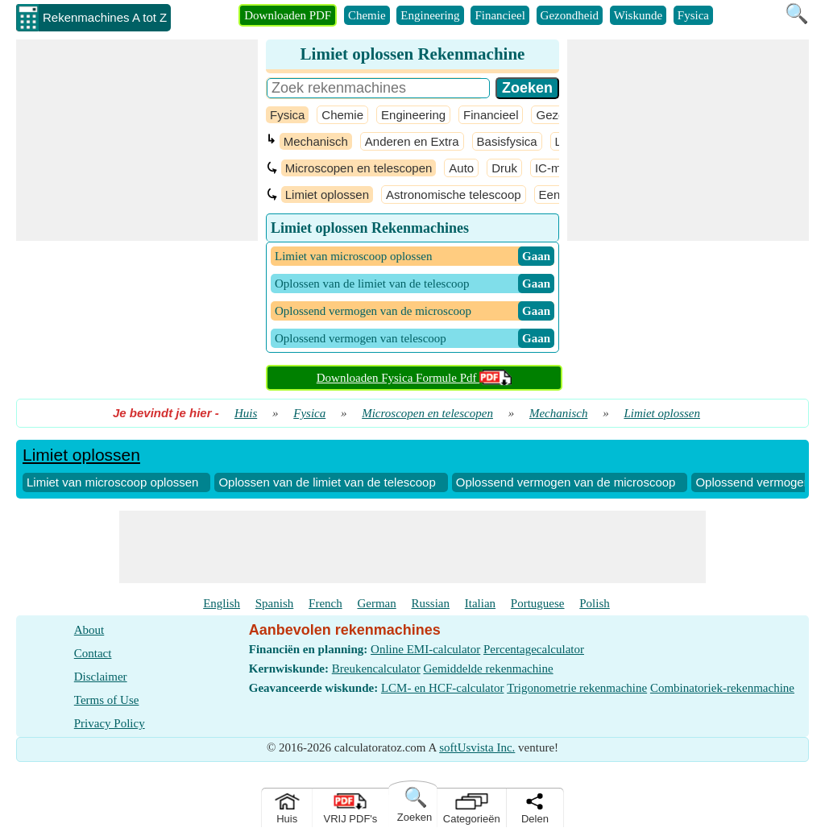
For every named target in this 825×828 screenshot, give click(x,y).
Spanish (274, 603)
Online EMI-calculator (425, 649)
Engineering (429, 15)
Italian (480, 603)
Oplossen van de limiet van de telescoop (326, 482)
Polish (594, 603)
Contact (93, 653)
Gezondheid (570, 15)
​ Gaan (536, 256)
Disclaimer (100, 676)
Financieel (499, 15)
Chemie (367, 15)
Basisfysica (507, 141)
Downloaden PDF (287, 15)
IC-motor (558, 168)
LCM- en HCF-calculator (442, 687)
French (325, 603)
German (376, 603)
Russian (431, 603)
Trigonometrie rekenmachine (577, 687)
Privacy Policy (109, 723)
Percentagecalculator (533, 649)
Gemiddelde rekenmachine (488, 668)
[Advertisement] (137, 140)
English (221, 603)
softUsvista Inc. (477, 747)
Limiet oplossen (327, 194)
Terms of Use (106, 699)
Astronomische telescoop (453, 194)
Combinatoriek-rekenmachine (722, 687)
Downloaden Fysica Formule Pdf (414, 377)
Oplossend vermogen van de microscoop (566, 482)
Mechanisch (316, 141)
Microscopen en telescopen (359, 168)
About (89, 629)
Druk (504, 168)
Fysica (693, 15)
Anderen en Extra (412, 141)
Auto (461, 168)
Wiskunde (638, 15)
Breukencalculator (376, 668)
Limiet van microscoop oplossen (112, 482)
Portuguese (538, 603)
